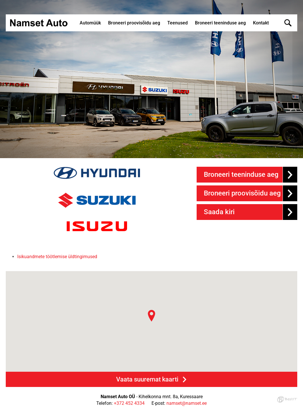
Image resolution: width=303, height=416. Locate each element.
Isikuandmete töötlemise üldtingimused (57, 256)
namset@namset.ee (186, 403)
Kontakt (261, 23)
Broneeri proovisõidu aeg (134, 23)
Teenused (177, 23)
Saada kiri (219, 212)
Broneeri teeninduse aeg (220, 23)
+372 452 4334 (129, 403)
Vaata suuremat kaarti (147, 379)
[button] (151, 315)
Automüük (90, 23)
